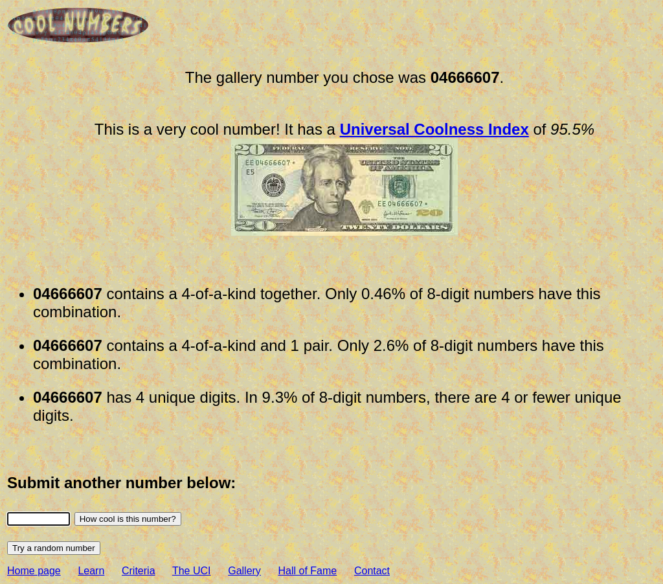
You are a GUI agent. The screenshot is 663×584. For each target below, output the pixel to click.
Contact (372, 570)
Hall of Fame (307, 570)
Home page (34, 570)
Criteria (138, 570)
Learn (91, 570)
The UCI (191, 570)
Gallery (244, 570)
